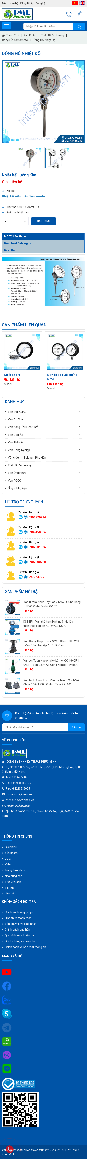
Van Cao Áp (15, 434)
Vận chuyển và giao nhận (20, 924)
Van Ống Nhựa (17, 473)
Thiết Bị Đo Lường (52, 35)
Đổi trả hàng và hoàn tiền (20, 941)
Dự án (8, 858)
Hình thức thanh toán (18, 918)
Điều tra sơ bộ (10, 3)
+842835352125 (21, 782)
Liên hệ (9, 893)
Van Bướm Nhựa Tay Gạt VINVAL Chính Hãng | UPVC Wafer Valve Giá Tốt (52, 604)
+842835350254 (21, 788)
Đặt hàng (43, 221)
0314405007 (19, 777)
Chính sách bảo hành (18, 929)
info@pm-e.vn (23, 794)
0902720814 (37, 517)
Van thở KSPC (17, 411)
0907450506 (37, 532)
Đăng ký (40, 3)
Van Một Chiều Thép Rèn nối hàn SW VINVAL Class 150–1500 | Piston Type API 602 (51, 682)
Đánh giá (9, 250)
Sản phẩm (30, 35)
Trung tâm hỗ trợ (15, 870)
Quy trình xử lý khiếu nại (19, 935)
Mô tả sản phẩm (15, 236)
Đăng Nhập (27, 3)
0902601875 (37, 547)
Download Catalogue (17, 243)
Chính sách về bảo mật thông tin (25, 947)
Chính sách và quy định (19, 912)
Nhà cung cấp (13, 876)
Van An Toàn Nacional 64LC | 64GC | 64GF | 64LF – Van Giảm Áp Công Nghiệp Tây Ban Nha (51, 663)
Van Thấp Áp (16, 442)
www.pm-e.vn (25, 800)
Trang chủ (12, 35)
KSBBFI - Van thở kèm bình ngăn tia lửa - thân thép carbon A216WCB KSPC (49, 624)
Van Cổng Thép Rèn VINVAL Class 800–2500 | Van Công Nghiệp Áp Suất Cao (51, 643)
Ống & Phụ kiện (17, 488)
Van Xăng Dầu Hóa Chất (23, 427)
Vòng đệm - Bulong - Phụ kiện (27, 457)
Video (8, 864)
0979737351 (37, 577)
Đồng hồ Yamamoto (15, 40)
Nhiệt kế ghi (12, 375)
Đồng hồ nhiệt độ (44, 40)
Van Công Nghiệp (19, 450)
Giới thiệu (11, 847)
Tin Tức (9, 887)
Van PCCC (14, 480)
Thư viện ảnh (13, 882)
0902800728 (37, 562)
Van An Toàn (16, 419)
